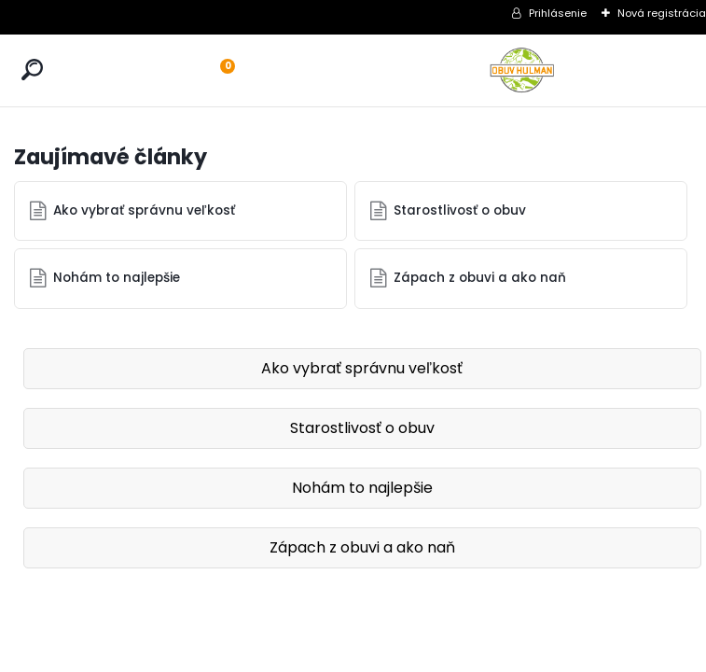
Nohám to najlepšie (116, 278)
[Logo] (522, 70)
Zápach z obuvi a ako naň (480, 278)
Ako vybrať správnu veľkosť (144, 210)
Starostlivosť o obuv (460, 210)
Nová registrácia (661, 13)
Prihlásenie (558, 13)
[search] (32, 69)
